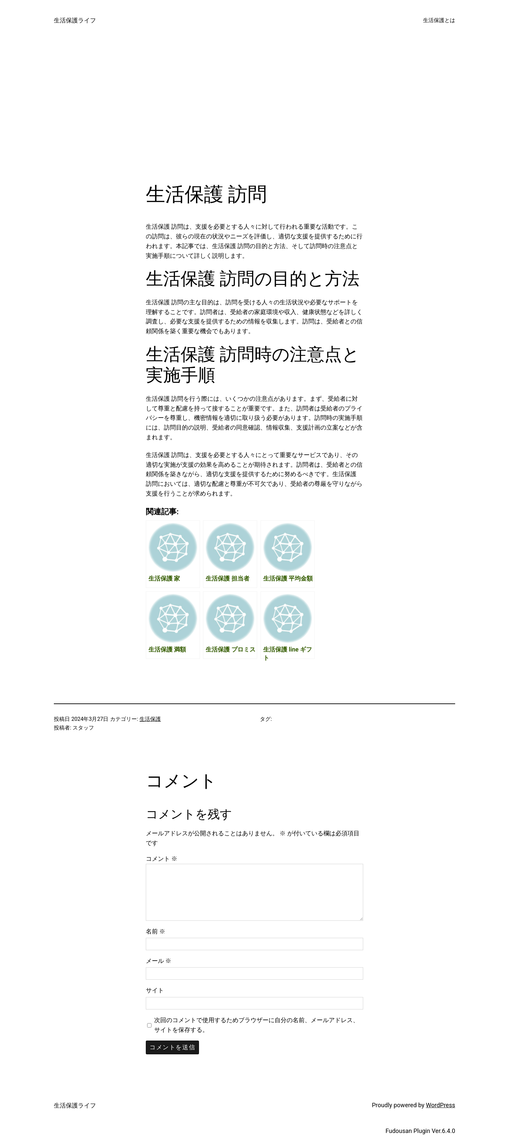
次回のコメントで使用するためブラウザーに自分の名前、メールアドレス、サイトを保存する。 (256, 1024)
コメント (161, 858)
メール (158, 960)
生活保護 (150, 719)
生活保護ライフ (75, 20)
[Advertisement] (254, 112)
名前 (155, 931)
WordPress (440, 1105)
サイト (155, 990)
